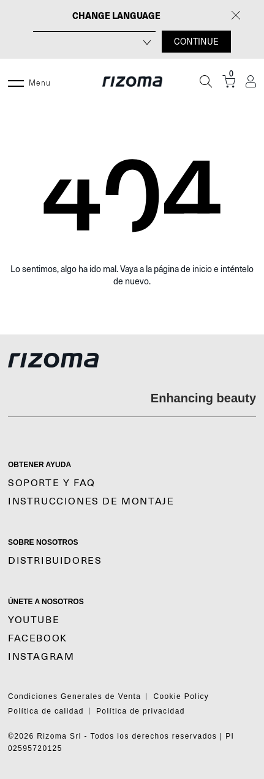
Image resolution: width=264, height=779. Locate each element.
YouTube (33, 620)
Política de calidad (46, 711)
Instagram (41, 656)
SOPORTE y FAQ (52, 483)
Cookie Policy (181, 696)
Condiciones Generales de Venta (74, 696)
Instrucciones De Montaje (91, 501)
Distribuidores (55, 560)
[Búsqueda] (206, 81)
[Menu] (16, 81)
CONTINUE (196, 41)
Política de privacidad (140, 711)
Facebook (37, 638)
